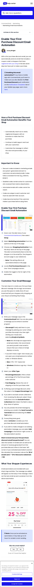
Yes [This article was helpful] (14, 549)
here (6, 90)
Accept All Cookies (17, 584)
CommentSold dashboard (12, 235)
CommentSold (6, 23)
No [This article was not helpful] (20, 549)
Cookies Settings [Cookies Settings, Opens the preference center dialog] (17, 574)
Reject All (17, 579)
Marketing (16, 23)
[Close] (32, 563)
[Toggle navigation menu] (31, 3)
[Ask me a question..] (17, 13)
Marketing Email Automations (12, 25)
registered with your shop (9, 64)
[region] (17, 574)
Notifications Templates (17, 85)
